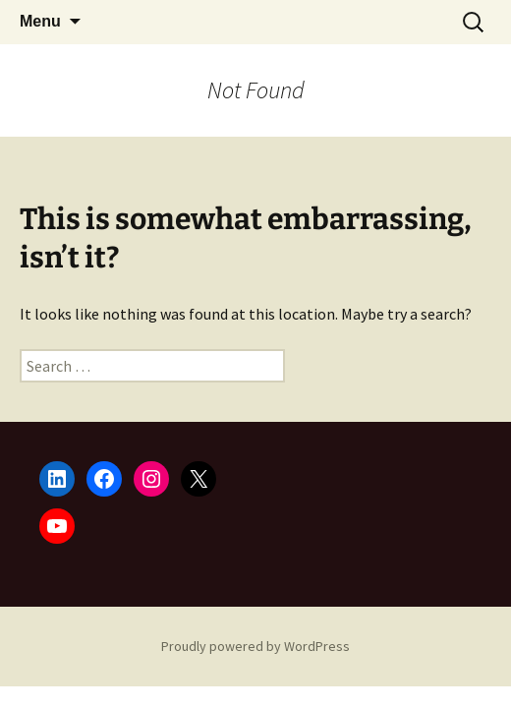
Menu (40, 21)
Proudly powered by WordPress (255, 646)
